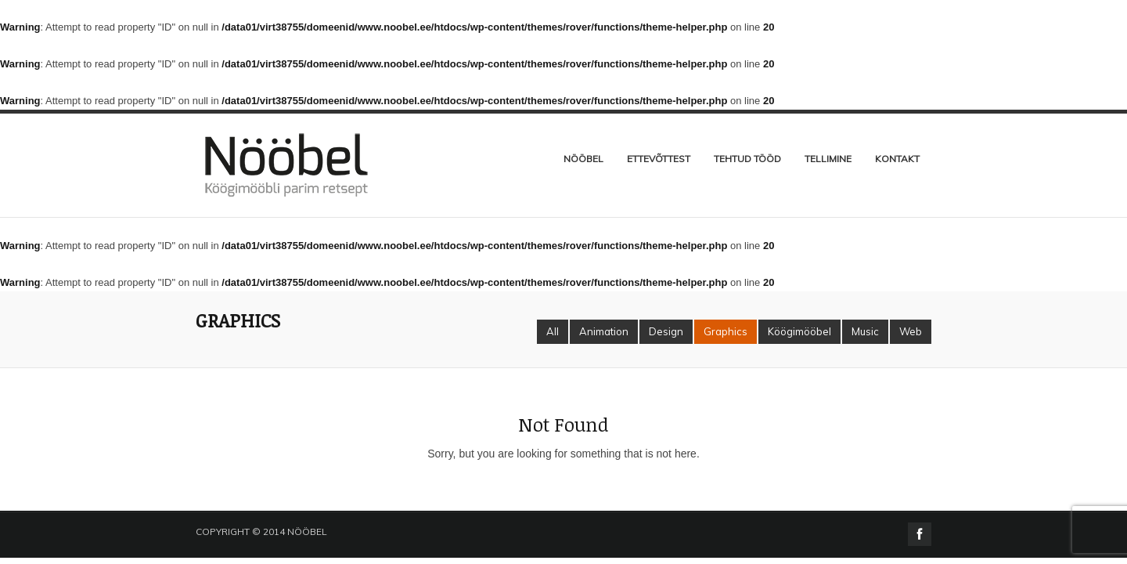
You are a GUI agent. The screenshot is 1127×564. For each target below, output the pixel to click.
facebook (919, 534)
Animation (603, 331)
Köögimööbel (799, 331)
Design (666, 331)
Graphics (725, 331)
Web (910, 331)
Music (865, 331)
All (552, 331)
